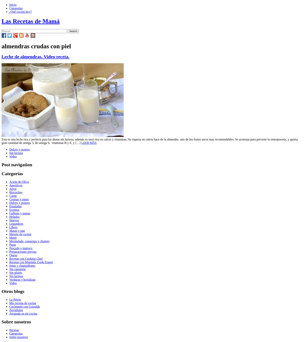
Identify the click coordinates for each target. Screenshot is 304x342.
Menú (12, 237)
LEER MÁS (89, 143)
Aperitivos (15, 185)
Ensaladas (15, 206)
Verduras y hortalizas (22, 279)
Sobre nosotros (18, 337)
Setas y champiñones (22, 265)
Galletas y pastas (19, 213)
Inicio (12, 4)
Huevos (14, 220)
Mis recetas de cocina (22, 303)
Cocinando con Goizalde (24, 306)
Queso (13, 255)
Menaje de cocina (20, 234)
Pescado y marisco (20, 248)
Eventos (14, 209)
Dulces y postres (19, 149)
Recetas (14, 330)
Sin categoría (17, 269)
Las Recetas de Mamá (31, 21)
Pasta (12, 244)
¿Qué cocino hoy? (20, 11)
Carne (13, 195)
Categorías (15, 8)
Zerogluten (16, 310)
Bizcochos (15, 192)
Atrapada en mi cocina (23, 313)
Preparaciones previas (22, 251)
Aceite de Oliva (19, 182)
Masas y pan (17, 230)
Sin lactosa (16, 153)
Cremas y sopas (19, 199)
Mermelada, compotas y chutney (29, 241)
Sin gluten (15, 272)
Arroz (12, 188)
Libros (13, 227)
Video (13, 156)
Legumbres (16, 223)
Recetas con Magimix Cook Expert (31, 262)
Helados (14, 216)
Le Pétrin (15, 299)
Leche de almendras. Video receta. (35, 56)
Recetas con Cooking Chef (25, 258)
